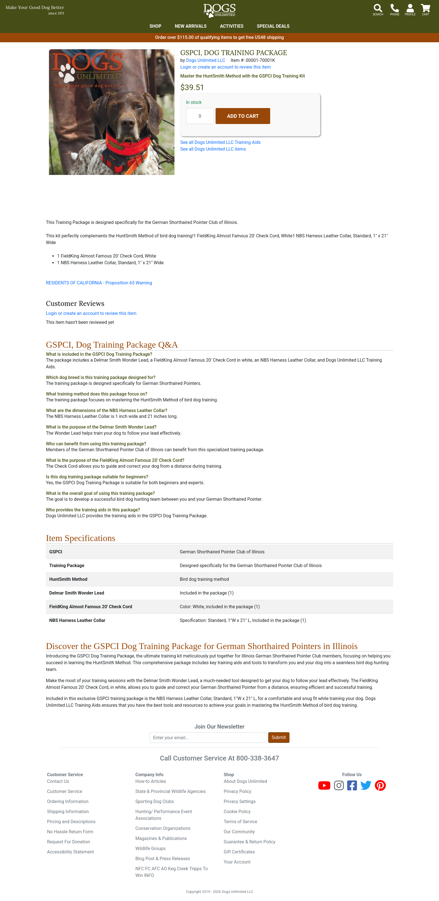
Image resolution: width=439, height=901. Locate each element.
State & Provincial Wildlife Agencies (171, 791)
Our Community (239, 831)
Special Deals (273, 26)
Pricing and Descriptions (71, 821)
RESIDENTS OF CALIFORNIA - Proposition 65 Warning (99, 282)
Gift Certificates (239, 852)
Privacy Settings (240, 801)
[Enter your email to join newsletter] (208, 737)
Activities (232, 26)
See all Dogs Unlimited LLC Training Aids (220, 142)
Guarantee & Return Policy (249, 841)
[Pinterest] (380, 788)
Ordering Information (67, 801)
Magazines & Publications (161, 838)
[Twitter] (366, 788)
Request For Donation (68, 841)
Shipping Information (68, 811)
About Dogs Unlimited (245, 781)
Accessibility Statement (70, 852)
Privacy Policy (237, 791)
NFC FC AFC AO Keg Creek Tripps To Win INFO (172, 872)
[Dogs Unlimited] (219, 11)
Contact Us (58, 781)
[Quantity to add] (200, 116)
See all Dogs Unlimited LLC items (213, 149)
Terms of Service (240, 821)
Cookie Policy (237, 811)
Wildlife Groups (151, 848)
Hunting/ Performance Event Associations (164, 815)
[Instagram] (338, 788)
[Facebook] (352, 788)
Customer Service (64, 791)
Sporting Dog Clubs (155, 801)
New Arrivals (190, 26)
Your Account (237, 862)
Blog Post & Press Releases (163, 858)
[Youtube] (324, 788)
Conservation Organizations (163, 828)
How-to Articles (151, 781)
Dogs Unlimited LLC (205, 60)
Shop (156, 26)
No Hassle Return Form (70, 831)
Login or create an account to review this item (91, 313)
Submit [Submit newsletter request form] (279, 737)
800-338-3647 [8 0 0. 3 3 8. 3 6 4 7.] (257, 758)
